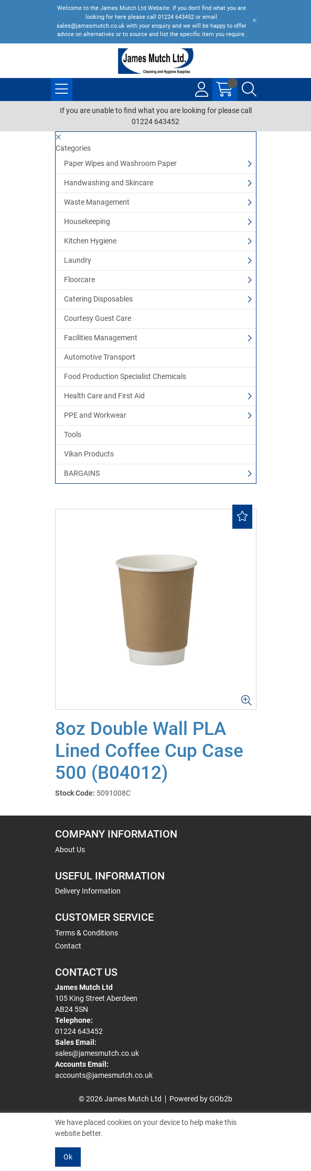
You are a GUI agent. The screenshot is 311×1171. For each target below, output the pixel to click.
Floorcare (79, 279)
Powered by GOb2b (200, 1099)
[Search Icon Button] (249, 89)
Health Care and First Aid (104, 396)
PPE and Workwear (95, 415)
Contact (68, 946)
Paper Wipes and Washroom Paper (120, 163)
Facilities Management (100, 337)
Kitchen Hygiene (90, 241)
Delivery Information (88, 891)
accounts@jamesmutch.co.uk (104, 1075)
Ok (67, 1157)
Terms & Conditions (86, 933)
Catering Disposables (98, 299)
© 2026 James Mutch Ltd (120, 1099)
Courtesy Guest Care (97, 318)
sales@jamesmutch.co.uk (97, 1053)
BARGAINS (82, 473)
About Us (70, 849)
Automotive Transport (99, 357)
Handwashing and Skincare (108, 183)
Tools (72, 434)
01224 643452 (79, 1031)
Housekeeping (87, 221)
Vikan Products (89, 454)
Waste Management (97, 202)
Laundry (77, 260)
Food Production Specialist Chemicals (125, 376)
